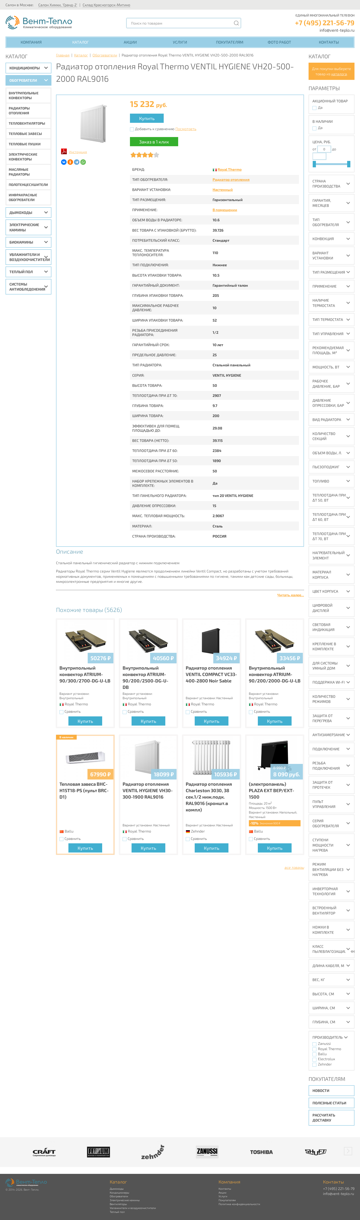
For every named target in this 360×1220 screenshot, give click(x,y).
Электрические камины (24, 227)
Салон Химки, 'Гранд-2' (57, 5)
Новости (320, 1090)
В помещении (225, 210)
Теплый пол (21, 271)
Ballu (322, 1054)
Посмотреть (185, 128)
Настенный (223, 189)
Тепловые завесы (25, 134)
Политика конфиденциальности (239, 1204)
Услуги (180, 42)
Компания (31, 42)
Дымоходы (20, 212)
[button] (348, 1151)
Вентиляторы (118, 1204)
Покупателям (229, 42)
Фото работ (279, 42)
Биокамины (21, 242)
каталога (339, 74)
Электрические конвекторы (23, 156)
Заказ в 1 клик (154, 141)
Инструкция (78, 152)
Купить (147, 118)
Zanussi (324, 1043)
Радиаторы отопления (19, 110)
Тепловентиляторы (27, 123)
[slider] (314, 164)
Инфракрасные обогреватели (23, 197)
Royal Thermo (230, 169)
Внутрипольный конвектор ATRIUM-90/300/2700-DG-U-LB (84, 674)
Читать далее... (290, 595)
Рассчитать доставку (323, 1117)
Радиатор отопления (231, 179)
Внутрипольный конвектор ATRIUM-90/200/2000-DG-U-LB (275, 674)
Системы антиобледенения (27, 286)
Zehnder (325, 1064)
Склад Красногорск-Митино (106, 5)
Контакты (329, 42)
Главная (63, 55)
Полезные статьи (329, 1103)
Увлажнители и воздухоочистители (29, 257)
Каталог (80, 42)
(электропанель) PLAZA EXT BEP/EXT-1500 (271, 790)
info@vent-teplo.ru (337, 30)
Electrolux (326, 1059)
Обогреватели (23, 80)
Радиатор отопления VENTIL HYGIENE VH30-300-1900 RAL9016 (148, 790)
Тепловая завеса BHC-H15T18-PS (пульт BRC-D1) (84, 790)
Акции (130, 42)
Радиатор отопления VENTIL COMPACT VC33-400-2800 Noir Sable (211, 674)
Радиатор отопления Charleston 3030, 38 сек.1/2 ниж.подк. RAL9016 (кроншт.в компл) (209, 796)
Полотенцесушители (28, 184)
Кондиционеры (24, 68)
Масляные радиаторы (19, 171)
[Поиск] (236, 23)
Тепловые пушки (25, 144)
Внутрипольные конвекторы (24, 95)
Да (320, 107)
